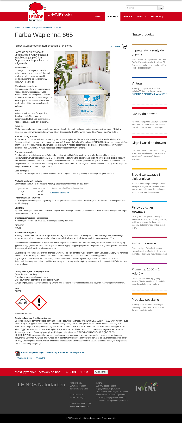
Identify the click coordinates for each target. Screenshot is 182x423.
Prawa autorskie (109, 418)
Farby (58, 28)
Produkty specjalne (145, 299)
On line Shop (157, 16)
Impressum (95, 418)
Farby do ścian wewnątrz (43, 28)
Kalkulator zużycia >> (59, 193)
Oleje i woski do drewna (149, 143)
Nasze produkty (143, 34)
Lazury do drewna (144, 114)
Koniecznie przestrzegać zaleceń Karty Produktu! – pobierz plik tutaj (52, 352)
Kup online (119, 46)
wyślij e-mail (100, 372)
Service (127, 16)
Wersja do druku (25, 358)
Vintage (137, 83)
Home (99, 16)
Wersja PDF (41, 358)
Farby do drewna (144, 243)
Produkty (112, 16)
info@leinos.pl (82, 406)
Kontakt (141, 16)
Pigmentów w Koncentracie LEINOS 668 (149, 94)
